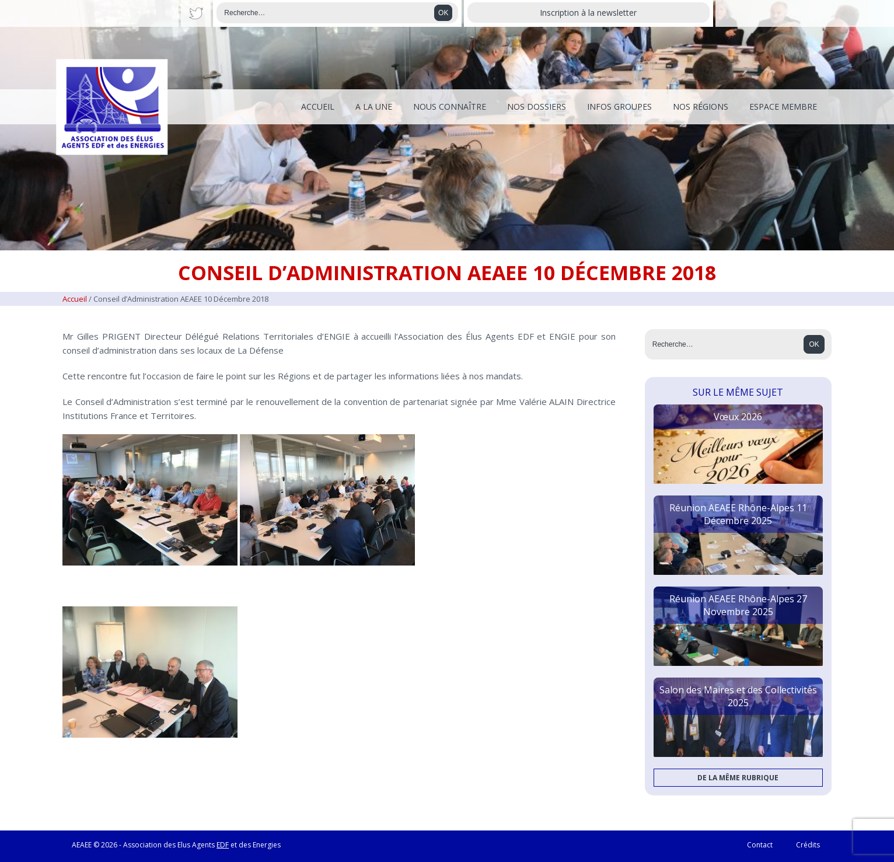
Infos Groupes (619, 106)
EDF (222, 845)
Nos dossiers (536, 106)
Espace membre (783, 106)
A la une (373, 106)
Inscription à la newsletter (588, 12)
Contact (760, 845)
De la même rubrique (737, 778)
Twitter (196, 13)
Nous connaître (449, 106)
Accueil (317, 106)
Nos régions (700, 106)
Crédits (808, 845)
